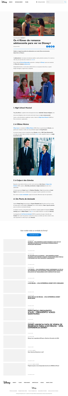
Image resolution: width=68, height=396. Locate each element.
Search (65, 2)
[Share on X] (49, 47)
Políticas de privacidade (13, 390)
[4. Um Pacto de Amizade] (34, 199)
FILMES (20, 382)
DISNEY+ (14, 382)
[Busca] (55, 2)
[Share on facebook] (47, 47)
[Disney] (4, 2)
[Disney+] (43, 62)
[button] (41, 2)
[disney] (6, 382)
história (37, 134)
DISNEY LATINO (49, 382)
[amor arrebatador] (24, 194)
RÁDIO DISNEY (27, 382)
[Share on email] (51, 46)
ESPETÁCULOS (35, 382)
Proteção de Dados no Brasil (22, 390)
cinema (32, 59)
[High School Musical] (43, 117)
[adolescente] (27, 64)
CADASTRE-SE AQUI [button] (34, 234)
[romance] (45, 115)
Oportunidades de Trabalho (42, 390)
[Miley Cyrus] (16, 128)
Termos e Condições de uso (32, 390)
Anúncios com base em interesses (53, 390)
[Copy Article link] (54, 47)
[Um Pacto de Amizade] (26, 214)
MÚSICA (42, 382)
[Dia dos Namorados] (25, 62)
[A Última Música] (29, 128)
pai (32, 211)
